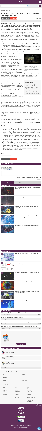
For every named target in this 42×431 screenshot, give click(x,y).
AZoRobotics (5, 377)
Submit (38, 179)
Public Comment (21, 177)
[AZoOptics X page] (23, 413)
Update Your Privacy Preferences (21, 427)
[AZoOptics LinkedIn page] (18, 413)
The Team (17, 397)
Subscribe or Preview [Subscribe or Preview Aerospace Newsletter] (9, 363)
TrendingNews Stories (7, 182)
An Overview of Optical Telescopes (23, 300)
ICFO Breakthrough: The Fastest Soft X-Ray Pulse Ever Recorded (27, 188)
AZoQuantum (23, 376)
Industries (17, 393)
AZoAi (22, 377)
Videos (4, 391)
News (7, 10)
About (28, 387)
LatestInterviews (34, 182)
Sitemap (16, 396)
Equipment (5, 390)
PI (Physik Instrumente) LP (8, 319)
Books (16, 387)
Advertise (29, 394)
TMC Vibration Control (7, 328)
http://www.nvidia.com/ (6, 155)
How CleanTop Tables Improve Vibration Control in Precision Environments (19, 326)
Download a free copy (21, 344)
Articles (4, 388)
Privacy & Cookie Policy (31, 397)
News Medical (23, 379)
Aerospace (8, 362)
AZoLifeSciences (24, 380)
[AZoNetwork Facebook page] (21, 413)
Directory (4, 393)
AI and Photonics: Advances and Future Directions (27, 225)
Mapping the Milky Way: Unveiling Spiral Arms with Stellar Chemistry (27, 197)
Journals (4, 396)
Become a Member (30, 390)
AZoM (4, 374)
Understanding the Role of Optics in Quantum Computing (15, 322)
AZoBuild (4, 380)
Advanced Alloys (9, 356)
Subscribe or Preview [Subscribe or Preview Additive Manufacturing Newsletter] (9, 352)
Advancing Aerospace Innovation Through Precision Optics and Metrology (27, 292)
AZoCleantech (5, 379)
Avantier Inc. (5, 323)
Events (16, 388)
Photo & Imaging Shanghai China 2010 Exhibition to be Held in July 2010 (32, 89)
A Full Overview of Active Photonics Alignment (12, 317)
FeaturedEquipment (21, 182)
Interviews (5, 394)
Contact (28, 393)
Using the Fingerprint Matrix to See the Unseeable (27, 272)
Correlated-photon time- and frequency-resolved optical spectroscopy (26, 216)
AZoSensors (23, 374)
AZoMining (5, 381)
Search (28, 388)
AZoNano (4, 376)
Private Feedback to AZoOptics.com (34, 177)
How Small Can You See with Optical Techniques (26, 253)
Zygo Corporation (6, 314)
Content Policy (30, 399)
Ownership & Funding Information (31, 401)
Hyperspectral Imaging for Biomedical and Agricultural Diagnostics (25, 282)
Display (10, 10)
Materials (16, 390)
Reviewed (39, 18)
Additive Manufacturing (10, 351)
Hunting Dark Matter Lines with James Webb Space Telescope (27, 207)
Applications (17, 391)
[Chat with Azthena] (39, 428)
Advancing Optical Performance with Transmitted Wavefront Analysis (27, 263)
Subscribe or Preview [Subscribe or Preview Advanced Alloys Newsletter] (9, 357)
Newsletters (29, 391)
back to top (38, 404)
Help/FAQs (17, 394)
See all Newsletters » (5, 367)
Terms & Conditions (31, 396)
